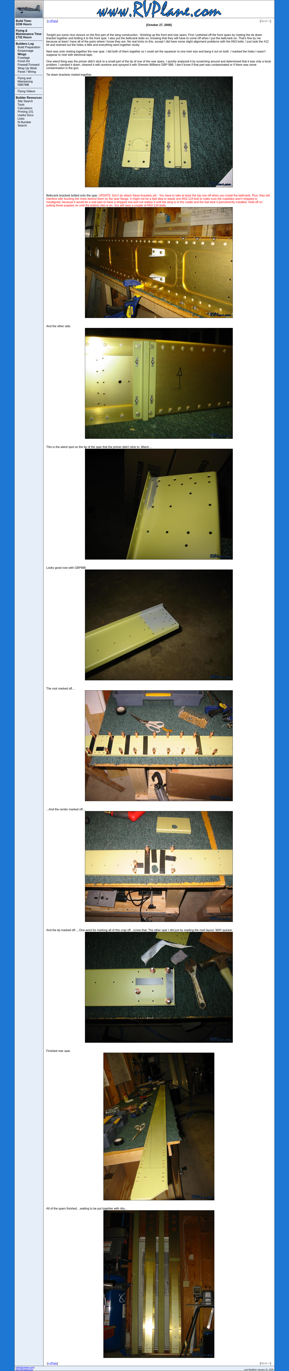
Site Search (25, 101)
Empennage (25, 50)
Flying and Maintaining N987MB (25, 81)
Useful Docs (25, 115)
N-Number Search (24, 124)
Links (21, 118)
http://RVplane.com (24, 1369)
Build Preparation (29, 47)
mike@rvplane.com (25, 1367)
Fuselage (24, 57)
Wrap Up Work (27, 68)
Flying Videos (26, 91)
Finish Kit (24, 61)
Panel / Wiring (27, 71)
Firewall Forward (28, 64)
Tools (21, 104)
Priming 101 (25, 111)
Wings (22, 54)
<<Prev (52, 21)
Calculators (25, 108)
